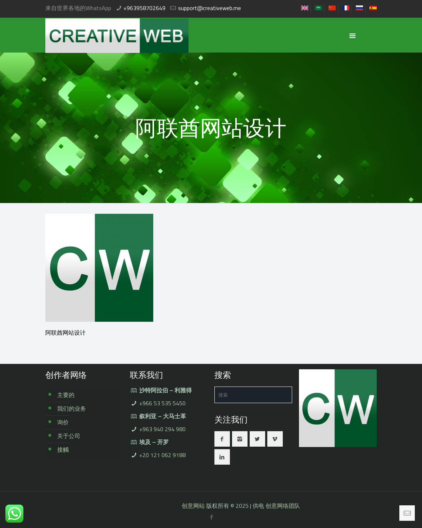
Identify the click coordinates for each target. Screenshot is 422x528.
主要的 (65, 394)
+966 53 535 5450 (162, 403)
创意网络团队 (283, 505)
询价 (63, 422)
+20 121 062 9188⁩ (162, 455)
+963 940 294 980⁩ (162, 429)
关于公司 (68, 435)
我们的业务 (71, 408)
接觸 (63, 449)
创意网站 (193, 505)
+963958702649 (144, 8)
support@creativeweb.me (209, 8)
